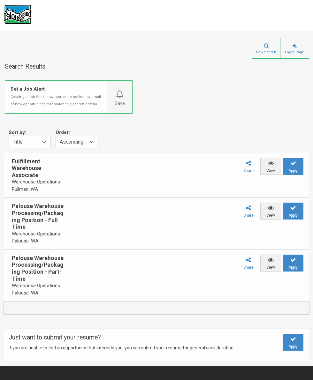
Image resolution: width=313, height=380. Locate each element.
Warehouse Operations (36, 182)
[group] (34, 175)
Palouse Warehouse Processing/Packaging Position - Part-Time (38, 268)
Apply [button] (293, 346)
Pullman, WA (25, 189)
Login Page (294, 52)
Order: (63, 132)
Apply (293, 170)
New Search (266, 52)
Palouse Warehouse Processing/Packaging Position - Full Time (38, 216)
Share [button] (248, 170)
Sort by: (17, 132)
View (270, 170)
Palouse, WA (25, 241)
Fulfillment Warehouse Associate (26, 168)
